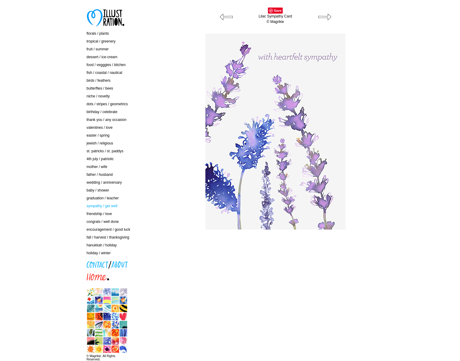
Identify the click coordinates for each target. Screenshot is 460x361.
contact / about (56, 263)
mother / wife (97, 167)
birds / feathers (99, 80)
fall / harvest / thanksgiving (108, 237)
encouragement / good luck (108, 229)
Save (278, 10)
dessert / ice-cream (102, 57)
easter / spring (98, 135)
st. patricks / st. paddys (105, 151)
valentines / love (100, 127)
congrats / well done (103, 222)
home (48, 275)
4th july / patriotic (100, 159)
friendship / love (99, 214)
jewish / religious (100, 143)
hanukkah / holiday (102, 245)
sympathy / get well (102, 206)
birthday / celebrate (102, 112)
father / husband (100, 175)
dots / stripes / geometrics (107, 104)
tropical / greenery (101, 41)
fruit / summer (98, 49)
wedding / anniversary (104, 182)
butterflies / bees (100, 88)
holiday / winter (99, 253)
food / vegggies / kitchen (106, 65)
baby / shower (98, 190)
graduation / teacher (103, 198)
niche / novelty (98, 96)
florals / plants (98, 33)
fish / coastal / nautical (104, 73)
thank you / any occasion (107, 120)
